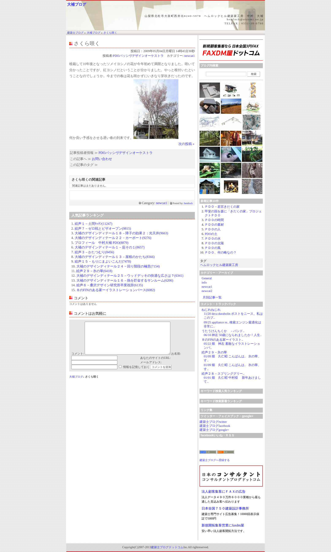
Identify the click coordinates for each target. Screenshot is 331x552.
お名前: (176, 360)
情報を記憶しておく (136, 373)
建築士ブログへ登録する (214, 460)
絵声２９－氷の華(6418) (94, 271)
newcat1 (189, 55)
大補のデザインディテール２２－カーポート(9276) (113, 238)
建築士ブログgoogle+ (214, 429)
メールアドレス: (151, 368)
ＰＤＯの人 (213, 229)
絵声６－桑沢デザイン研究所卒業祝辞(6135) (109, 285)
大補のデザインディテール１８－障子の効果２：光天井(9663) (121, 233)
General (207, 278)
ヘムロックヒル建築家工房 (219, 265)
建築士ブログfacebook (214, 425)
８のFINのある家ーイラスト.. (222, 339)
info (204, 282)
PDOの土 (211, 234)
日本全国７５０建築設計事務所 (225, 508)
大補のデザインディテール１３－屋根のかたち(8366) (115, 257)
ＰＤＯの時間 (214, 220)
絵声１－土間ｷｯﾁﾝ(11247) (93, 223)
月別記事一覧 (212, 297)
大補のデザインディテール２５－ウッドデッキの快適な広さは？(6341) (129, 275)
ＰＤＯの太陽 (214, 243)
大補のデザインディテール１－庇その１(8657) (110, 247)
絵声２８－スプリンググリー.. (223, 373)
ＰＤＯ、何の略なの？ (220, 252)
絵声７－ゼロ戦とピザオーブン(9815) (103, 228)
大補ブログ (76, 4)
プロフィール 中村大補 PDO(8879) (102, 242)
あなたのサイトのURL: (155, 364)
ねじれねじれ (211, 309)
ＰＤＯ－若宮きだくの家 (222, 206)
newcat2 (207, 291)
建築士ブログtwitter (213, 421)
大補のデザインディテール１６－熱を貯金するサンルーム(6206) (124, 280)
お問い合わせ (102, 159)
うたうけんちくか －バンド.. (223, 331)
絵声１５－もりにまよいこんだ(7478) (103, 261)
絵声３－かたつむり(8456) (94, 252)
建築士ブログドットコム (167, 547)
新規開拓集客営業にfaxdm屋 (223, 525)
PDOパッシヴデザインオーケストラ (138, 55)
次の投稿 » (186, 144)
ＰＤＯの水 (213, 238)
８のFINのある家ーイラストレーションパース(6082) (115, 290)
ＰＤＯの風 (213, 248)
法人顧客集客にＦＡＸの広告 (224, 491)
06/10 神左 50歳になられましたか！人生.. (233, 335)
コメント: (77, 360)
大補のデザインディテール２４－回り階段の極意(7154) (118, 266)
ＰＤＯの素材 (214, 224)
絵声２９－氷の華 (214, 352)
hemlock (188, 203)
